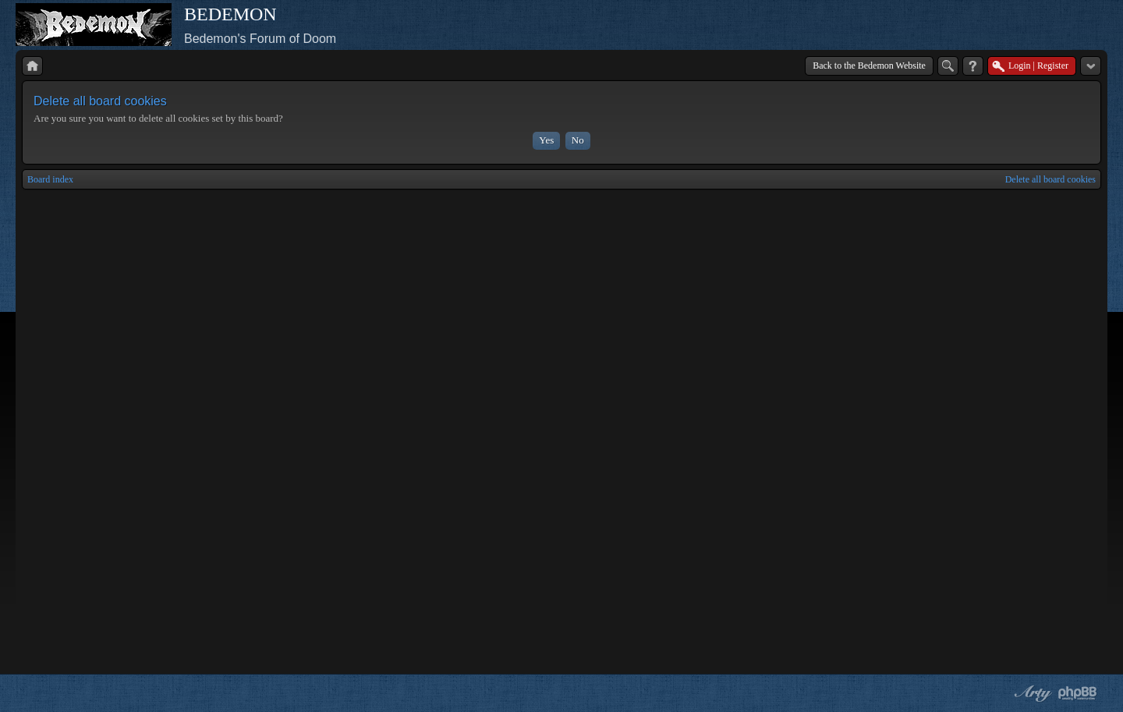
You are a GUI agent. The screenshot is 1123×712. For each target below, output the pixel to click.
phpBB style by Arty (1031, 693)
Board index (50, 179)
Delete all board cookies (1050, 179)
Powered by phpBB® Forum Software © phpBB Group (1077, 693)
